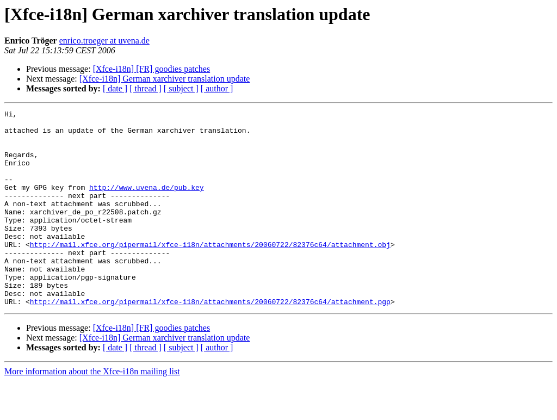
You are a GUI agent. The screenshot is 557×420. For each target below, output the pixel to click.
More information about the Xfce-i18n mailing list (92, 410)
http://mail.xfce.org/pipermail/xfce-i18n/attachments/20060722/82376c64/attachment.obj (210, 272)
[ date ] (115, 88)
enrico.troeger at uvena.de (104, 40)
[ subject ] (181, 88)
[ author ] (217, 88)
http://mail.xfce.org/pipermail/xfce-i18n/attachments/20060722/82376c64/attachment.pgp (210, 340)
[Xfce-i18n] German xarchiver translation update (164, 78)
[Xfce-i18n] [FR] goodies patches (152, 68)
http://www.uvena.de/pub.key (146, 203)
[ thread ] (145, 88)
